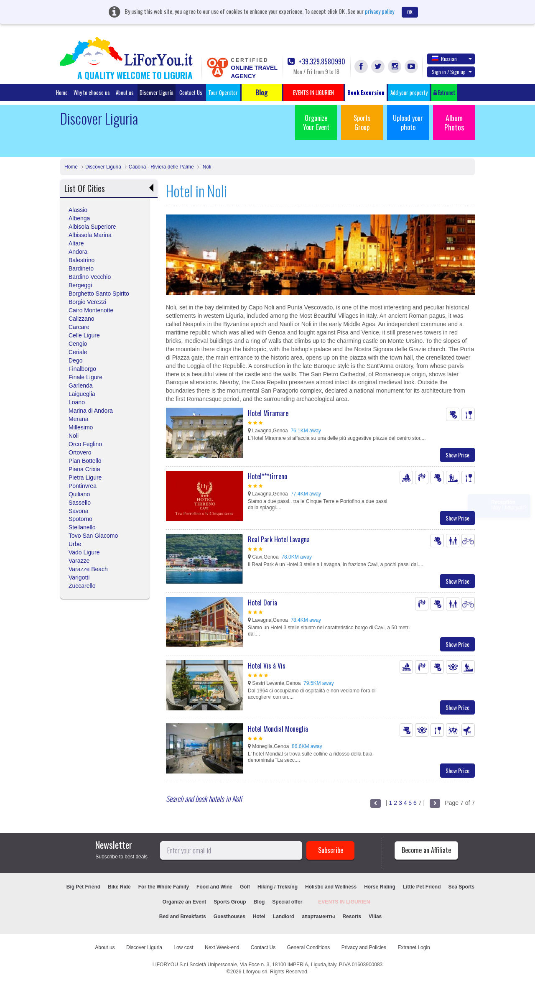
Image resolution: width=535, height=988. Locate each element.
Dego (75, 360)
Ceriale (78, 352)
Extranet (444, 92)
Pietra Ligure (85, 477)
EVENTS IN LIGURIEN (344, 902)
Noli (206, 167)
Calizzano (81, 318)
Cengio (78, 343)
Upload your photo (408, 122)
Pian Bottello (85, 460)
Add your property (409, 92)
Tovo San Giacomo (93, 535)
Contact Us (190, 92)
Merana (78, 419)
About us (125, 92)
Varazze (79, 560)
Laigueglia (82, 394)
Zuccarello (82, 585)
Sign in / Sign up (452, 71)
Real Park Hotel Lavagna (279, 539)
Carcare (79, 327)
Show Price (457, 454)
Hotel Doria (262, 602)
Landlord (283, 916)
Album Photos (454, 122)
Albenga (79, 218)
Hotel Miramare (268, 413)
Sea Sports (461, 887)
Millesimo (81, 427)
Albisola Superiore (92, 226)
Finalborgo (82, 368)
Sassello (80, 502)
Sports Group (362, 122)
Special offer (287, 902)
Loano (77, 402)
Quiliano (79, 494)
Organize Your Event (316, 122)
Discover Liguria (156, 92)
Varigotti (79, 577)
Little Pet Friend (422, 887)
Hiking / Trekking (277, 887)
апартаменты (318, 916)
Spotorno (80, 519)
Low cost (183, 947)
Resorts (351, 916)
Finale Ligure (85, 377)
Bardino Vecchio (90, 276)
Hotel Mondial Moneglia (278, 729)
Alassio (78, 210)
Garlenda (81, 385)
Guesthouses (229, 916)
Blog (259, 902)
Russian (452, 58)
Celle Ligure (84, 335)
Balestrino (81, 260)
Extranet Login (413, 947)
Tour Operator (223, 92)
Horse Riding (379, 887)
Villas (375, 916)
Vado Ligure (84, 552)
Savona (78, 511)
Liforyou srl (255, 972)
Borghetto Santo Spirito (99, 293)
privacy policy (379, 11)
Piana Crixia (84, 469)
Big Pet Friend (83, 887)
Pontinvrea (83, 486)
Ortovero (80, 452)
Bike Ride (119, 887)
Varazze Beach (88, 569)
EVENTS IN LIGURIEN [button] (313, 92)
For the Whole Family (163, 887)
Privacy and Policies (363, 947)
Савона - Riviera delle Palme (161, 167)
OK (410, 11)
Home (62, 92)
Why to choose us (92, 92)
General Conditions (308, 947)
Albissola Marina (90, 235)
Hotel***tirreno (267, 476)
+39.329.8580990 (316, 61)
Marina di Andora (91, 410)
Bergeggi (80, 285)
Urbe (75, 544)
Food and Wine (214, 887)
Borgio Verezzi (87, 302)
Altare (76, 243)
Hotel (259, 916)
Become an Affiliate (426, 850)
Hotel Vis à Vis (266, 666)
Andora (78, 251)
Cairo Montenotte (91, 310)
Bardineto (81, 268)
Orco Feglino (85, 444)
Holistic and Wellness (331, 887)
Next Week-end (222, 947)
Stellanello (82, 527)
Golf (245, 887)
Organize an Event (184, 902)
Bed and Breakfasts (182, 916)
